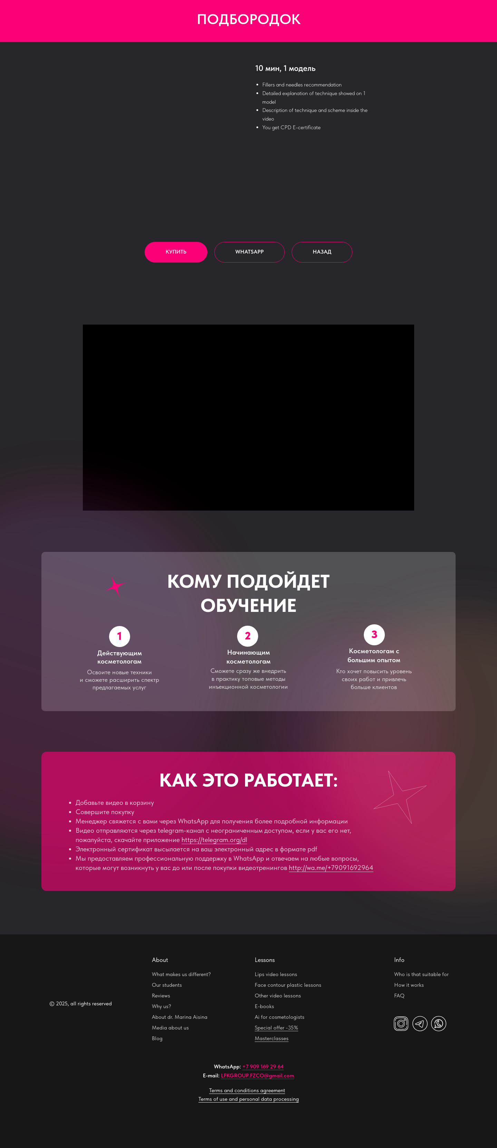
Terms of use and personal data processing (248, 1099)
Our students (167, 985)
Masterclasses (272, 1038)
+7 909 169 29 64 (263, 1066)
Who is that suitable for (421, 974)
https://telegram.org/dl (214, 840)
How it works (409, 985)
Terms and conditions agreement (247, 1090)
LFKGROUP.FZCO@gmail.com (257, 1075)
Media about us (170, 1027)
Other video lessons (278, 995)
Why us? (161, 1006)
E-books (264, 1006)
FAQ (399, 995)
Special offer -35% (276, 1027)
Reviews (161, 995)
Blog (157, 1038)
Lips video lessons (276, 974)
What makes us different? (181, 974)
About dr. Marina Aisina (179, 1017)
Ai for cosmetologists (279, 1017)
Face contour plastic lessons (288, 985)
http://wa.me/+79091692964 (331, 867)
